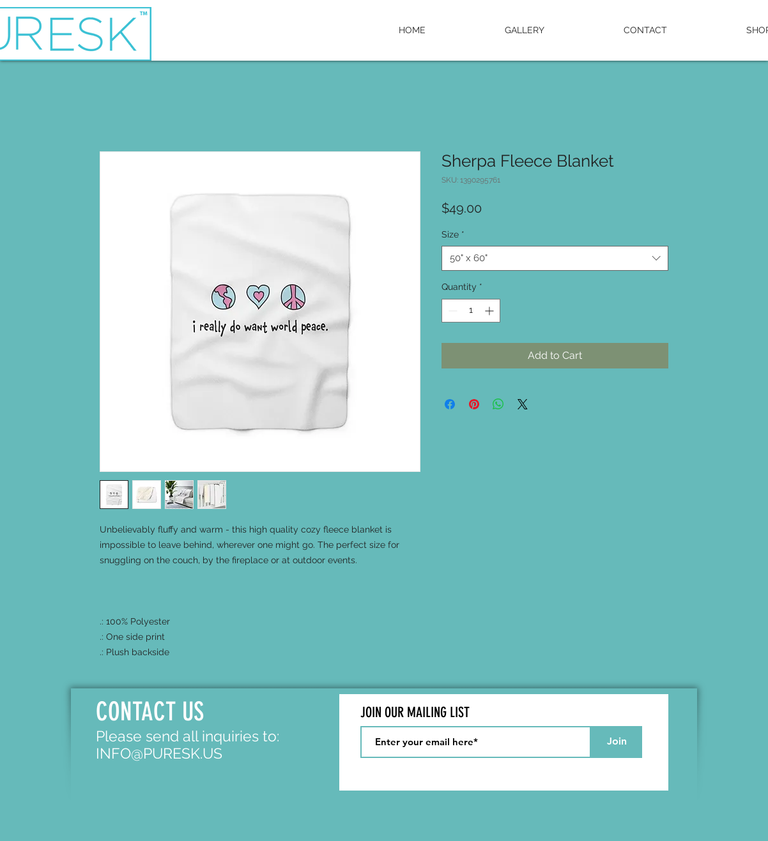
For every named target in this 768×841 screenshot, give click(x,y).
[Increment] (490, 310)
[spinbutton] (470, 310)
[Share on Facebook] (449, 404)
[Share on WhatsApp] (498, 404)
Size (453, 234)
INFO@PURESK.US (159, 753)
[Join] (616, 742)
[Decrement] (451, 310)
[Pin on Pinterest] (474, 404)
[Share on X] (522, 404)
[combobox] (555, 258)
